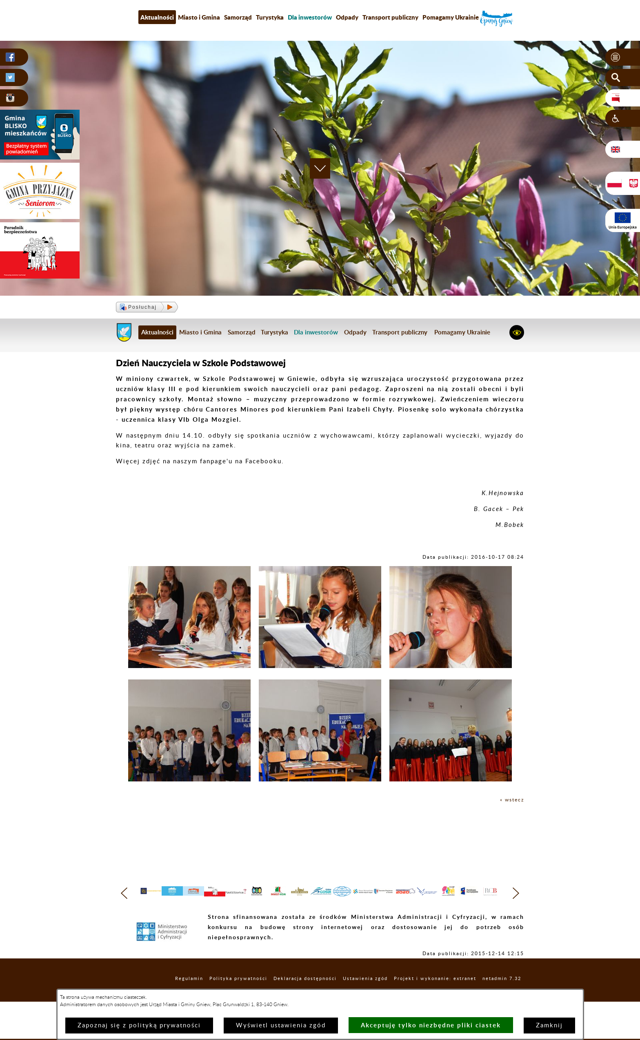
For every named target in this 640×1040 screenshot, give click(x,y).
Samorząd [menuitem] (238, 17)
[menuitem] (310, 17)
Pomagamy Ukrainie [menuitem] (450, 17)
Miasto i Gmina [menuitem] (199, 17)
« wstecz (509, 800)
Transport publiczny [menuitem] (390, 17)
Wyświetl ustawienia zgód (281, 1025)
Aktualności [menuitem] (157, 17)
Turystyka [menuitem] (270, 17)
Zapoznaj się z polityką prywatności (139, 1025)
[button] (622, 57)
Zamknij (549, 1025)
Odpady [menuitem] (347, 17)
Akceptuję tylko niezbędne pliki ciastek (431, 1025)
